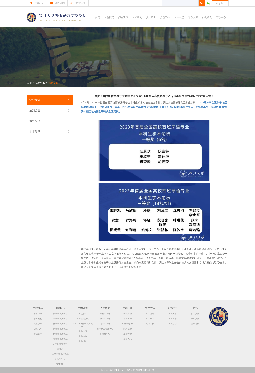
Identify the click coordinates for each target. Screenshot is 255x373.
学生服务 (195, 313)
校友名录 (172, 318)
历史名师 (38, 328)
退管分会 (127, 333)
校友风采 (172, 313)
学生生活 (179, 17)
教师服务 (195, 318)
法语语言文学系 (60, 318)
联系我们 (36, 3)
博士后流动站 (82, 318)
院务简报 (195, 323)
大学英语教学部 (60, 343)
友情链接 (77, 3)
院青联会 (127, 328)
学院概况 (109, 17)
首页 (97, 17)
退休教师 (60, 363)
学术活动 (34, 131)
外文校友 (207, 17)
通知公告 (34, 110)
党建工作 (127, 318)
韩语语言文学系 (60, 338)
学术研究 (137, 17)
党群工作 (165, 17)
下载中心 (221, 17)
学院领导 (38, 333)
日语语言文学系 (60, 333)
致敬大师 (193, 17)
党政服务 (38, 323)
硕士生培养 (105, 318)
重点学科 (83, 313)
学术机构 (38, 318)
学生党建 (150, 313)
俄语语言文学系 (60, 328)
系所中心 (38, 313)
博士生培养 (105, 323)
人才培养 (151, 17)
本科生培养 (105, 313)
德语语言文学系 (60, 323)
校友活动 (172, 323)
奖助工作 (150, 323)
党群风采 (127, 338)
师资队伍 (123, 17)
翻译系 (60, 348)
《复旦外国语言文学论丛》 (82, 324)
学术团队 (83, 341)
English (220, 3)
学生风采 (150, 318)
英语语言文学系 (60, 313)
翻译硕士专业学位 (105, 328)
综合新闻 (53, 82)
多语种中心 (60, 358)
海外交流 (34, 120)
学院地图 (57, 3)
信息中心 (40, 82)
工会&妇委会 (127, 323)
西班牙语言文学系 (60, 353)
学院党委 (127, 313)
